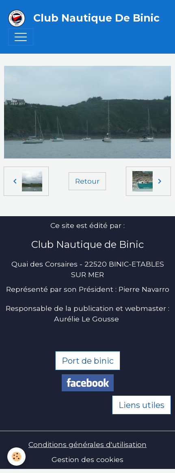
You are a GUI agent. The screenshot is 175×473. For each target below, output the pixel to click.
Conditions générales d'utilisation (87, 444)
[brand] (83, 18)
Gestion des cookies (87, 459)
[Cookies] (16, 456)
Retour (87, 181)
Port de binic (88, 361)
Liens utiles (141, 405)
